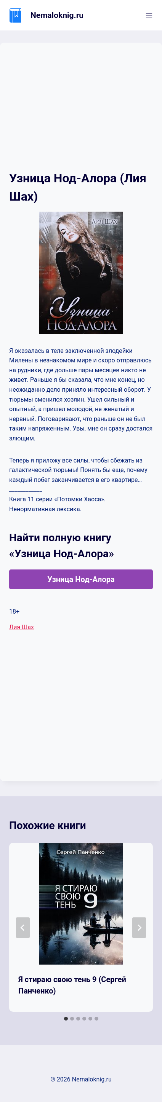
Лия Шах (21, 627)
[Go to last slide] (23, 927)
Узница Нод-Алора (80, 579)
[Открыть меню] (149, 15)
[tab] (66, 1019)
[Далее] (139, 927)
